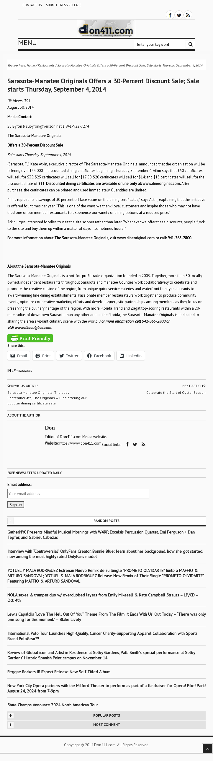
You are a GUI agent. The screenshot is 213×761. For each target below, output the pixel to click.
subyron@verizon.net (44, 126)
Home (31, 65)
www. (147, 183)
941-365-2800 (153, 321)
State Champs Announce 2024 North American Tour (52, 705)
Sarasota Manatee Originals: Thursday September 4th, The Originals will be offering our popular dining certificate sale (46, 397)
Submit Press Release (63, 5)
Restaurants (22, 370)
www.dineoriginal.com (32, 327)
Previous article (22, 385)
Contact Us (32, 5)
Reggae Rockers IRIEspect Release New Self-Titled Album (59, 671)
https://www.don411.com (80, 443)
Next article (194, 385)
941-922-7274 (77, 126)
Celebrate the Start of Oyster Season (176, 392)
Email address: (19, 484)
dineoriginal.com (166, 183)
